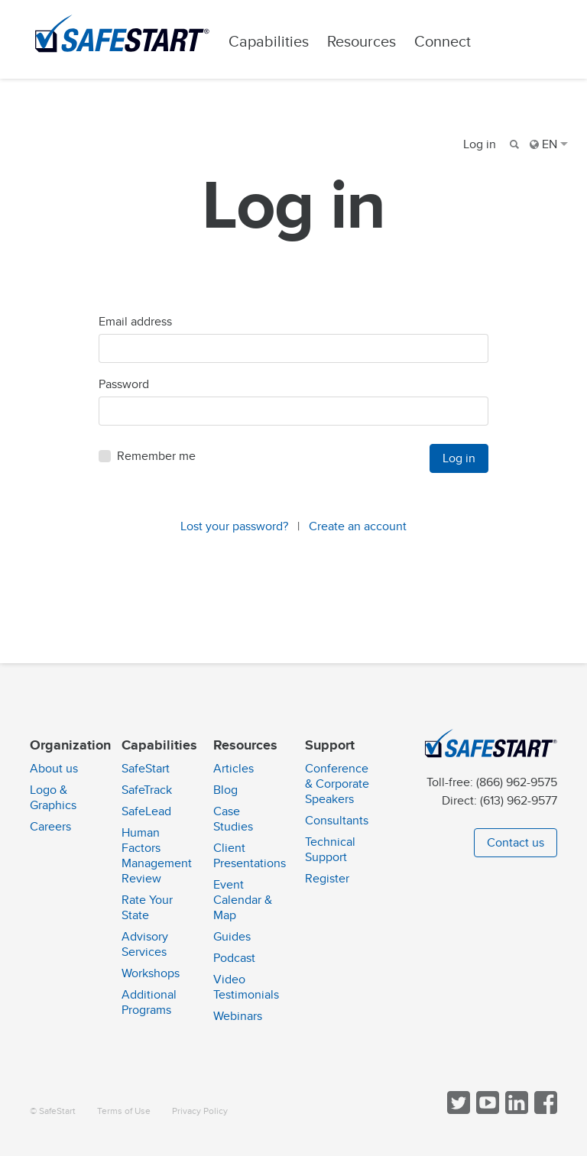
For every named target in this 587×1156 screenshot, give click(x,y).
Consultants (336, 820)
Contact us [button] (515, 842)
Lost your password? (234, 531)
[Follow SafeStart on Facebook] (544, 1111)
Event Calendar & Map (242, 900)
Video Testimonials (246, 987)
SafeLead (146, 811)
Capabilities (278, 41)
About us (54, 768)
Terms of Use (124, 1111)
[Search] (513, 144)
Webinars (237, 1016)
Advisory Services (145, 944)
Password (124, 389)
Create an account (358, 531)
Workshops (151, 973)
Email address (135, 327)
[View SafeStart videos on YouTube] (486, 1111)
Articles (233, 768)
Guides (232, 936)
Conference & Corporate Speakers (337, 784)
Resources (370, 41)
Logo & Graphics (53, 797)
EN (549, 144)
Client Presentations (249, 855)
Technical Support (330, 849)
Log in (479, 144)
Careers (50, 826)
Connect (451, 41)
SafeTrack (147, 790)
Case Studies (233, 819)
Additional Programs (149, 1002)
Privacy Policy (200, 1111)
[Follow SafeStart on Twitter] (457, 1111)
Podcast (234, 958)
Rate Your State (147, 907)
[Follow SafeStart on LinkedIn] (515, 1111)
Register (327, 878)
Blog (225, 790)
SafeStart (146, 768)
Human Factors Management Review (157, 855)
